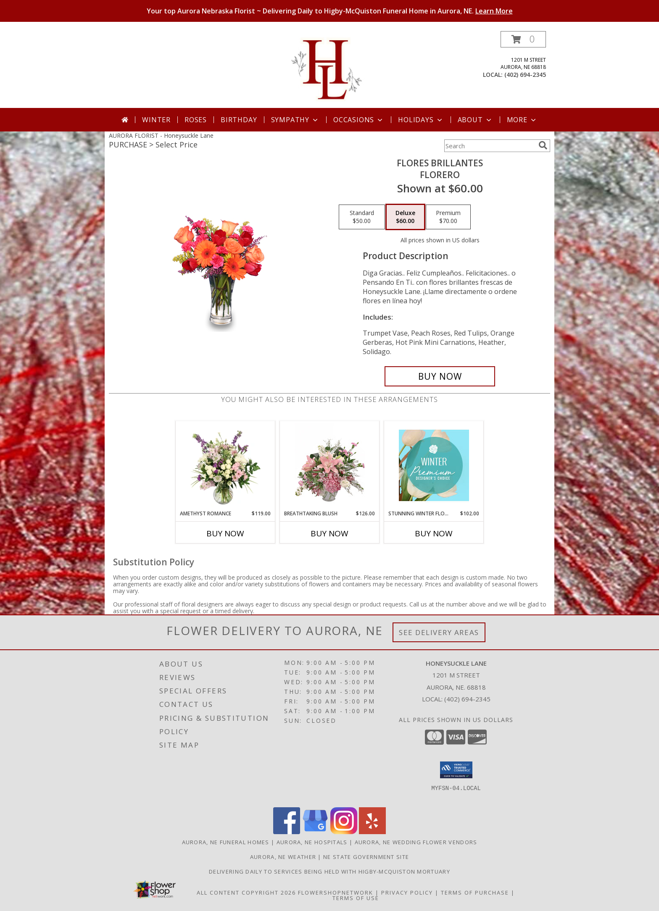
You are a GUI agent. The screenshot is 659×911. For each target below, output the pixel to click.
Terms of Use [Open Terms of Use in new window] (355, 898)
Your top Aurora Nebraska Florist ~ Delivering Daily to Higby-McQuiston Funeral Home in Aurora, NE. (330, 11)
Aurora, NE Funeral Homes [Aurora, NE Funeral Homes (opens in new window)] (225, 842)
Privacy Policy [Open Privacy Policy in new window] (407, 892)
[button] (523, 39)
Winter (156, 119)
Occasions (358, 119)
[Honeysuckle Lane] (330, 70)
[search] (543, 145)
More (522, 119)
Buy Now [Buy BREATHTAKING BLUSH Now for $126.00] (329, 533)
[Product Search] (490, 146)
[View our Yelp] (372, 832)
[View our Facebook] (286, 832)
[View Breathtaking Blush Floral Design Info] (330, 465)
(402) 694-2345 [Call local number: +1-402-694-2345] (525, 75)
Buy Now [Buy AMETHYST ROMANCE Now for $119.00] (225, 533)
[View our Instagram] (343, 832)
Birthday (239, 119)
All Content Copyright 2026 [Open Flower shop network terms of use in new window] (246, 892)
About (475, 119)
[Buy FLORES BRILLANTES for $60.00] (440, 376)
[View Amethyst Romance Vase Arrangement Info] (225, 465)
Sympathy (295, 119)
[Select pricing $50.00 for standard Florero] (362, 217)
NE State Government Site (366, 857)
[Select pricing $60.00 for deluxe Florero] (405, 217)
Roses (196, 119)
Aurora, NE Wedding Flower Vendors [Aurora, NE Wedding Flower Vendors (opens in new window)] (416, 842)
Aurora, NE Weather (283, 857)
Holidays (420, 119)
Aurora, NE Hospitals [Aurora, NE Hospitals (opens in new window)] (312, 842)
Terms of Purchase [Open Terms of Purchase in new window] (475, 892)
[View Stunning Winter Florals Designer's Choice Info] (434, 465)
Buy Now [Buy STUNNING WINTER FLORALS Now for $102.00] (434, 533)
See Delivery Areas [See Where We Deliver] (439, 632)
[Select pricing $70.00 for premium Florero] (448, 217)
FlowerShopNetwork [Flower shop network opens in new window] (335, 892)
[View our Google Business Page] (315, 832)
